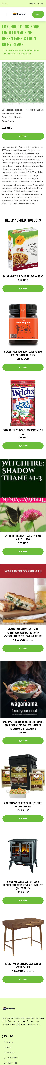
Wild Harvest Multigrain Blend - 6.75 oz (23, 276)
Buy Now (23, 136)
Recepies (18, 109)
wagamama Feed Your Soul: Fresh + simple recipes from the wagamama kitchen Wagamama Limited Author (23, 725)
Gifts (9, 1047)
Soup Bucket (12, 1057)
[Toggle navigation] (5, 14)
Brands (10, 1042)
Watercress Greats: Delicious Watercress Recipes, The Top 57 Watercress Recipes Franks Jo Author (23, 633)
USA (6, 4)
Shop (38, 14)
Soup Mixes (12, 1062)
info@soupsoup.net (36, 4)
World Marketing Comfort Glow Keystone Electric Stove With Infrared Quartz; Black (23, 885)
